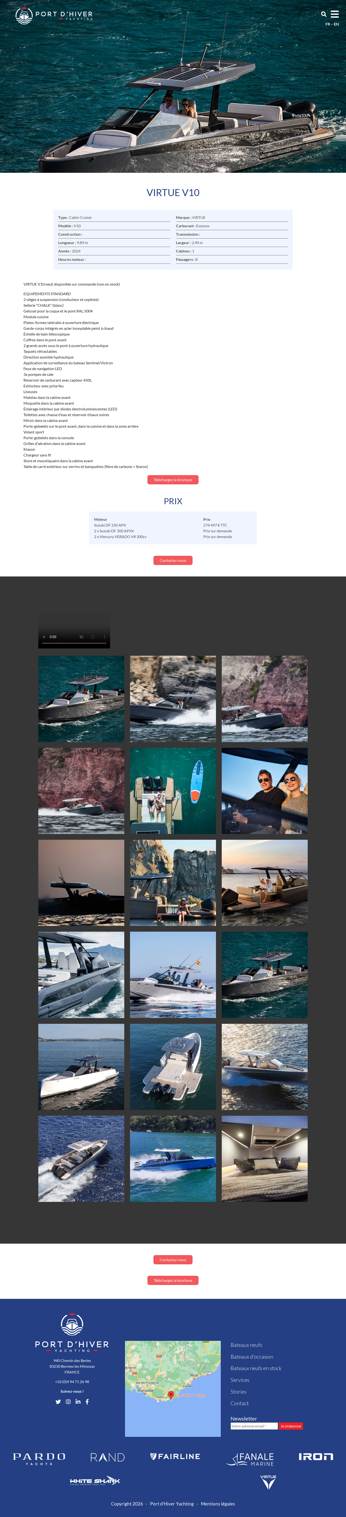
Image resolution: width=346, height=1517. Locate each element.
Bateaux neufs (246, 1345)
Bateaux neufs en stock (256, 1368)
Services (240, 1380)
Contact (240, 1403)
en (336, 24)
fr (327, 24)
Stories (238, 1391)
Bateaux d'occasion (252, 1356)
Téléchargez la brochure (173, 479)
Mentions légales (218, 1503)
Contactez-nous (173, 560)
